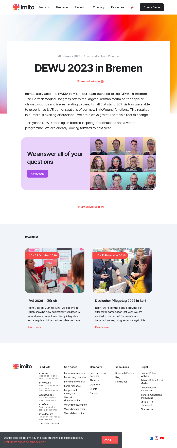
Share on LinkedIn (88, 81)
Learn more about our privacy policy (25, 442)
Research (80, 7)
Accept (110, 439)
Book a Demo (152, 7)
